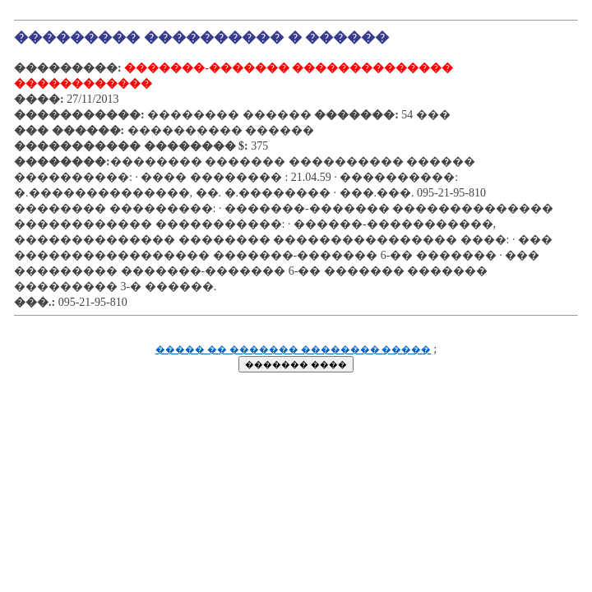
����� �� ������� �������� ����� (293, 350)
